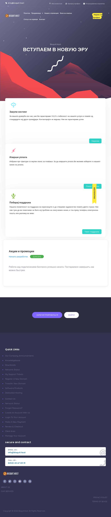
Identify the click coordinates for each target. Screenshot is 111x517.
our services (7, 491)
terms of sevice (99, 501)
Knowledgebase (12, 360)
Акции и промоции (51, 13)
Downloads (10, 365)
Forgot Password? (13, 408)
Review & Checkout (14, 426)
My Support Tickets (14, 374)
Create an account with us (17, 412)
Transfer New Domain (15, 383)
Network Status (12, 369)
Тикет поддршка (92, 232)
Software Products (14, 388)
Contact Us (10, 399)
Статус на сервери (31, 19)
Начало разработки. (18, 256)
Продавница (37, 13)
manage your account (15, 436)
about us (5, 487)
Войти (71, 315)
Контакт (42, 19)
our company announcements (19, 355)
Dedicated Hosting (13, 393)
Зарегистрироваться (47, 315)
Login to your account (15, 417)
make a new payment (15, 422)
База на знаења (66, 13)
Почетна (27, 13)
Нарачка (95, 141)
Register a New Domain (16, 379)
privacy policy (100, 497)
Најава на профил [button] (97, 16)
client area (10, 431)
